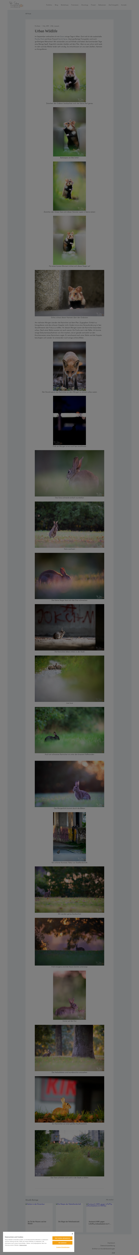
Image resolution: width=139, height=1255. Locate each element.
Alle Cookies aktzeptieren (62, 1238)
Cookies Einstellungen (63, 1247)
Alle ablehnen (62, 1242)
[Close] (72, 1233)
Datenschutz (23, 1245)
